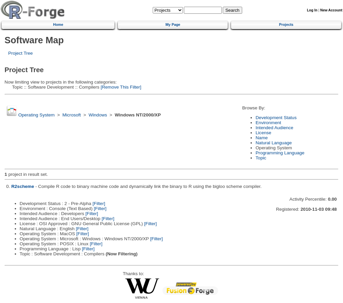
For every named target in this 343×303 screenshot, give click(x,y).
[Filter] (98, 203)
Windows (97, 114)
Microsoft (71, 114)
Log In (312, 10)
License (263, 132)
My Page (172, 24)
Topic (261, 157)
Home (58, 24)
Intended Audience (274, 127)
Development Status (276, 117)
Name (262, 137)
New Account (331, 10)
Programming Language (280, 152)
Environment (268, 122)
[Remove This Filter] (120, 87)
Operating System (36, 114)
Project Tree (20, 53)
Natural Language (274, 142)
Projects (286, 24)
